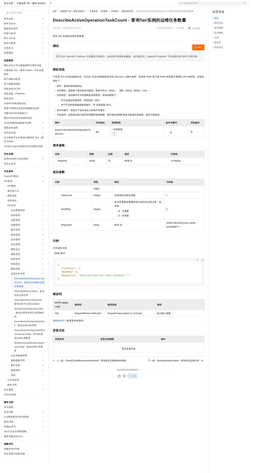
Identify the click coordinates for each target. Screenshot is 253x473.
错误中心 (62, 331)
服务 (96, 5)
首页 (55, 21)
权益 (62, 5)
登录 (244, 5)
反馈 (132, 387)
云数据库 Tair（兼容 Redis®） (32, 13)
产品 (42, 5)
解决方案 (52, 5)
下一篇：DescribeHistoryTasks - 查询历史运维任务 (175, 371)
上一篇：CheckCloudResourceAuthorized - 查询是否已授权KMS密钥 (89, 371)
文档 (209, 5)
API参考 (104, 21)
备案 (216, 5)
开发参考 (93, 21)
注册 (232, 5)
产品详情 (180, 38)
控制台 (224, 5)
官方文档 (8, 13)
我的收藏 (196, 39)
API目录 (114, 21)
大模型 (33, 5)
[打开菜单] (5, 5)
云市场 (79, 5)
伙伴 (88, 5)
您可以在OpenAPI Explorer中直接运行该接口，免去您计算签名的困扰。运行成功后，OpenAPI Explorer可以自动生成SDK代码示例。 (127, 66)
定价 (70, 5)
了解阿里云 (107, 5)
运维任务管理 (127, 21)
